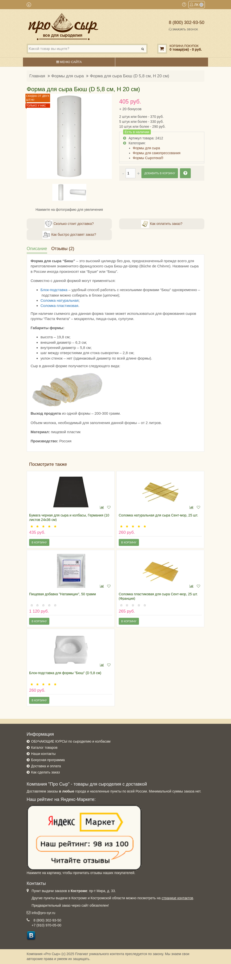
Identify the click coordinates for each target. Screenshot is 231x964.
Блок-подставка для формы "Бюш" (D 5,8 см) (65, 673)
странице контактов (177, 898)
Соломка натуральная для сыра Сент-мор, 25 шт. (158, 515)
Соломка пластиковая (59, 305)
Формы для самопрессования (156, 153)
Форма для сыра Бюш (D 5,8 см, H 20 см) (129, 76)
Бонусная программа (48, 760)
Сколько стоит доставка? (69, 224)
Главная (37, 76)
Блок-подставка (53, 290)
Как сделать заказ (45, 772)
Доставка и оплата (46, 766)
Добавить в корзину (159, 173)
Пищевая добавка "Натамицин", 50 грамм (62, 594)
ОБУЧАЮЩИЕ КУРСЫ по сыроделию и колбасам (71, 741)
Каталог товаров (44, 748)
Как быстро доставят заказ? (69, 235)
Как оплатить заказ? (161, 224)
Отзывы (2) (62, 248)
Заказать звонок (183, 29)
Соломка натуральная (59, 300)
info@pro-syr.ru (43, 913)
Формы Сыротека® (148, 158)
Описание (37, 248)
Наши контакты (43, 754)
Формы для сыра (67, 76)
